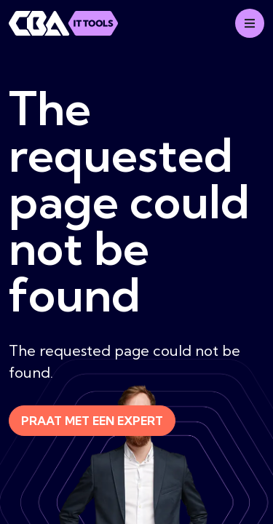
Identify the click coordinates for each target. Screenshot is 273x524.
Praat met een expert (92, 420)
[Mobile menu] (249, 23)
